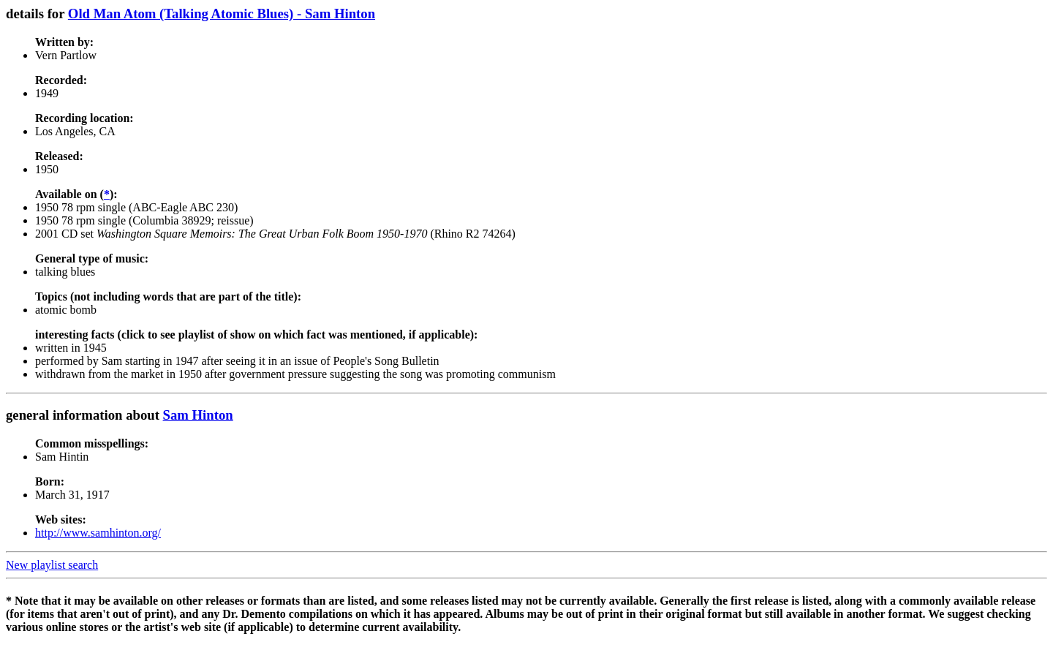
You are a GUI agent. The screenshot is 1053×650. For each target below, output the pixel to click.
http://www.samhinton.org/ (98, 532)
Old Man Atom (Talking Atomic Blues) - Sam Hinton (221, 13)
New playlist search (52, 565)
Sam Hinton (198, 415)
